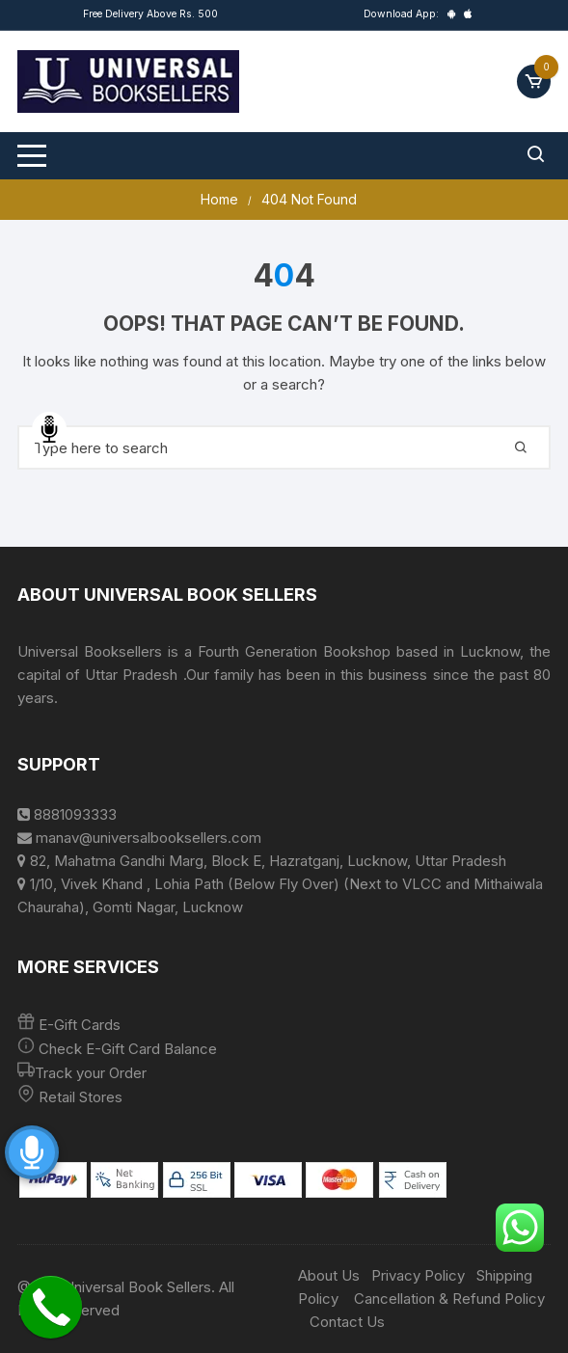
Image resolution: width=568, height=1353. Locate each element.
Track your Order (91, 1073)
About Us (329, 1275)
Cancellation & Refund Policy (449, 1298)
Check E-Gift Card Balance (126, 1049)
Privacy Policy (418, 1275)
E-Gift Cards (80, 1024)
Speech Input (49, 429)
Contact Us (347, 1321)
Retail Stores (80, 1097)
